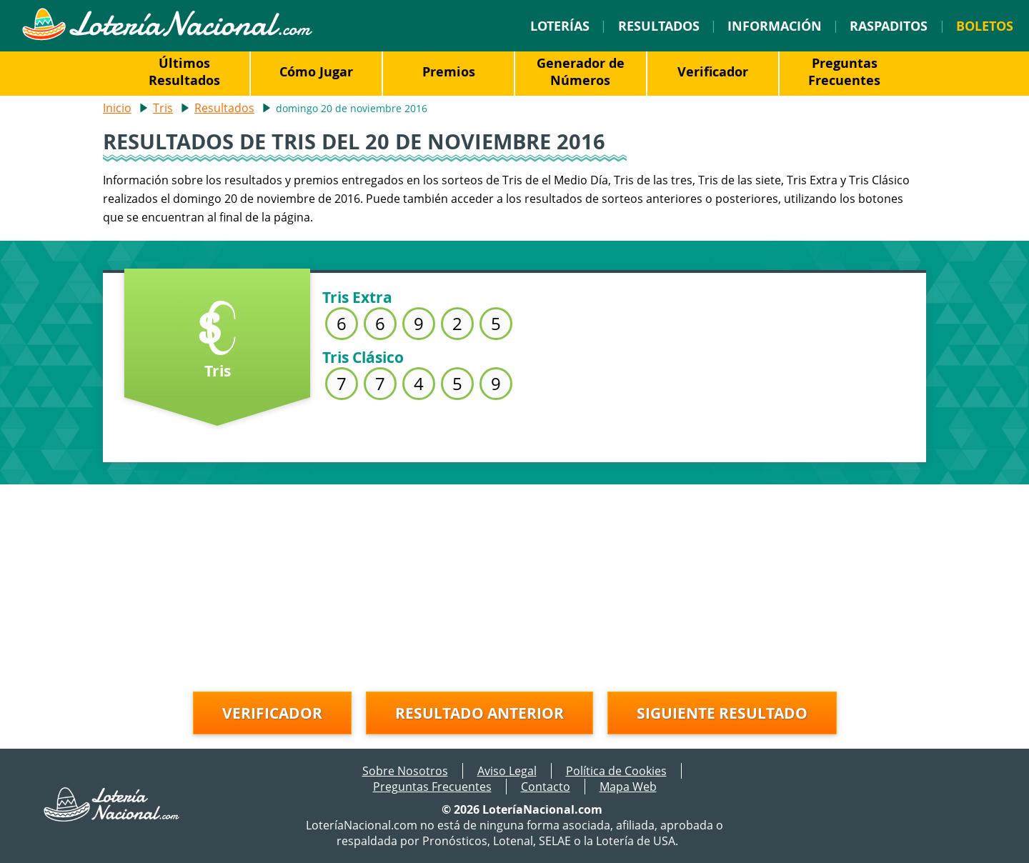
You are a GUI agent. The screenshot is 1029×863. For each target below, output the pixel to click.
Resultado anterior (479, 713)
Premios (448, 71)
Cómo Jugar (316, 71)
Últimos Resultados (184, 71)
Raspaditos (889, 25)
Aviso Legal (507, 771)
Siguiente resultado (722, 713)
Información (774, 25)
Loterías (560, 25)
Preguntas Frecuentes (844, 71)
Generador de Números (581, 71)
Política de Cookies (616, 771)
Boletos (984, 25)
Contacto (545, 786)
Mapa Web (628, 786)
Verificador (712, 71)
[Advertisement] (514, 584)
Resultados (659, 25)
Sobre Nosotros (405, 771)
